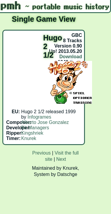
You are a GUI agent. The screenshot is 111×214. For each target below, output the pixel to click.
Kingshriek (32, 133)
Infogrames (39, 116)
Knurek (28, 138)
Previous (41, 152)
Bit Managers (35, 127)
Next (61, 159)
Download (70, 56)
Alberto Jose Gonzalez (45, 122)
